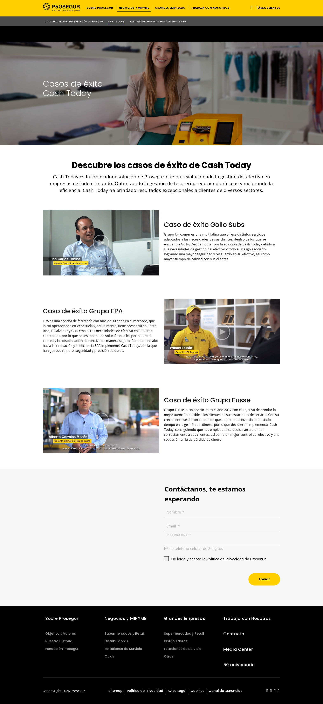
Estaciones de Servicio (123, 648)
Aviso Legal (176, 690)
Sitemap (115, 690)
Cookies (197, 690)
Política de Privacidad (145, 690)
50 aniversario (239, 665)
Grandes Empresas (184, 618)
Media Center (238, 649)
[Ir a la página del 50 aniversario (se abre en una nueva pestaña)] (161, 34)
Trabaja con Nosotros (247, 618)
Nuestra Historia (58, 641)
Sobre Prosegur (61, 618)
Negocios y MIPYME (125, 618)
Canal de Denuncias (225, 690)
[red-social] (267, 691)
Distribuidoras (116, 641)
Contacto (233, 634)
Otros (109, 656)
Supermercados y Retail (125, 633)
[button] (100, 7)
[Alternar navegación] (250, 7)
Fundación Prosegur (61, 648)
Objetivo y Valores (60, 633)
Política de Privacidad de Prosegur (236, 558)
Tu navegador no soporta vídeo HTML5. (161, 34)
